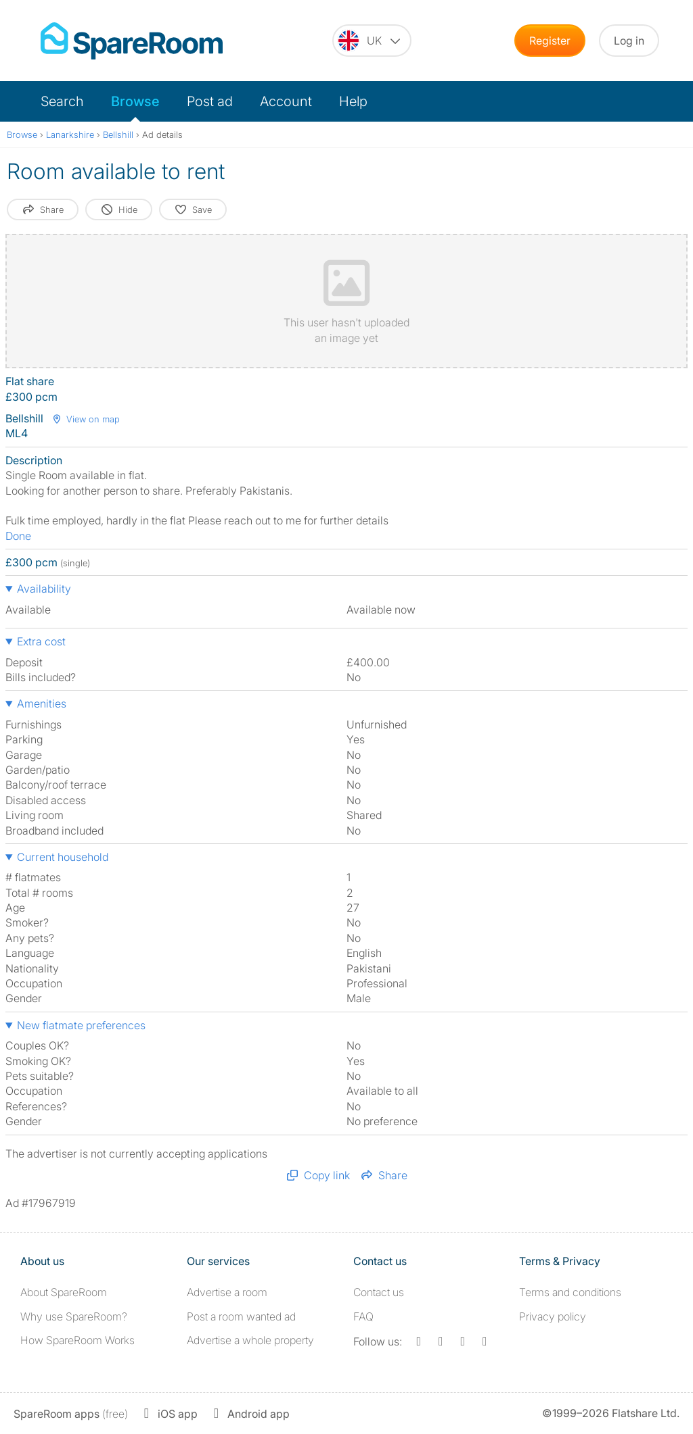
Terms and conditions (570, 1292)
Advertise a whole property (250, 1340)
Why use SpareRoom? (73, 1316)
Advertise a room (227, 1292)
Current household (62, 857)
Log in (629, 40)
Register (550, 40)
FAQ (363, 1316)
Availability (44, 588)
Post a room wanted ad (241, 1316)
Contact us (378, 1292)
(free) (71, 1413)
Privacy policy (552, 1316)
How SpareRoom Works (77, 1340)
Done (18, 536)
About (63, 1292)
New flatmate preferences (81, 1025)
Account (286, 101)
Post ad (210, 101)
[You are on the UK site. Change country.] (371, 40)
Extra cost (41, 641)
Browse (135, 101)
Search (62, 101)
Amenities (41, 703)
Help (353, 101)
